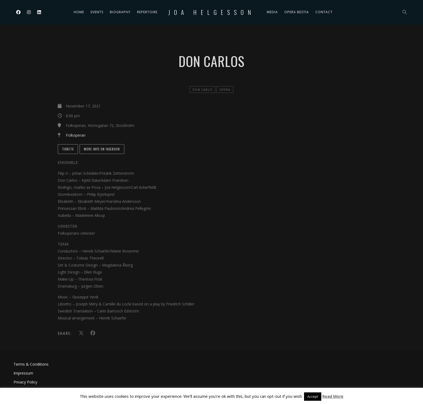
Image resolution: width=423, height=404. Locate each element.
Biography (120, 12)
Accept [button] (312, 396)
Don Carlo (202, 89)
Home (79, 12)
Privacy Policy (25, 382)
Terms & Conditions (31, 364)
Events (97, 12)
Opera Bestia (296, 12)
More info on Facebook (102, 149)
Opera (224, 89)
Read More (332, 396)
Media (272, 12)
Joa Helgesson (211, 12)
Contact (324, 12)
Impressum (23, 373)
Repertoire (147, 12)
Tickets (68, 149)
